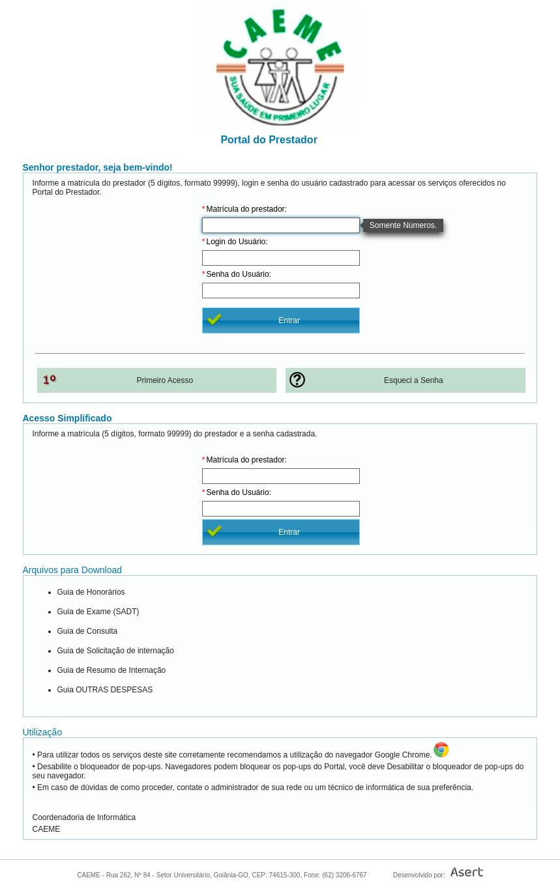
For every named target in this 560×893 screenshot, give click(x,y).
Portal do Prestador (266, 139)
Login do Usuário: (237, 241)
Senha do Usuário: (239, 274)
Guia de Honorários (91, 592)
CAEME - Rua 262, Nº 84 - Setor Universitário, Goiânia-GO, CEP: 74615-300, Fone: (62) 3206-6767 (221, 875)
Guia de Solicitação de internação (115, 650)
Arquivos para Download (73, 570)
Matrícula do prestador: (247, 209)
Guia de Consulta (87, 631)
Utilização (43, 732)
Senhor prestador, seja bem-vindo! (98, 167)
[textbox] (281, 225)
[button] (281, 320)
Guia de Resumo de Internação (111, 670)
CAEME (47, 829)
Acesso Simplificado (67, 418)
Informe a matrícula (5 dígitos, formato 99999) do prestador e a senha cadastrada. (175, 433)
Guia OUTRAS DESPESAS (105, 689)
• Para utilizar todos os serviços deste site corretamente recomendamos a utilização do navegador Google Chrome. (232, 754)
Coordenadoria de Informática (84, 817)
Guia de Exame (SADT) (98, 611)
